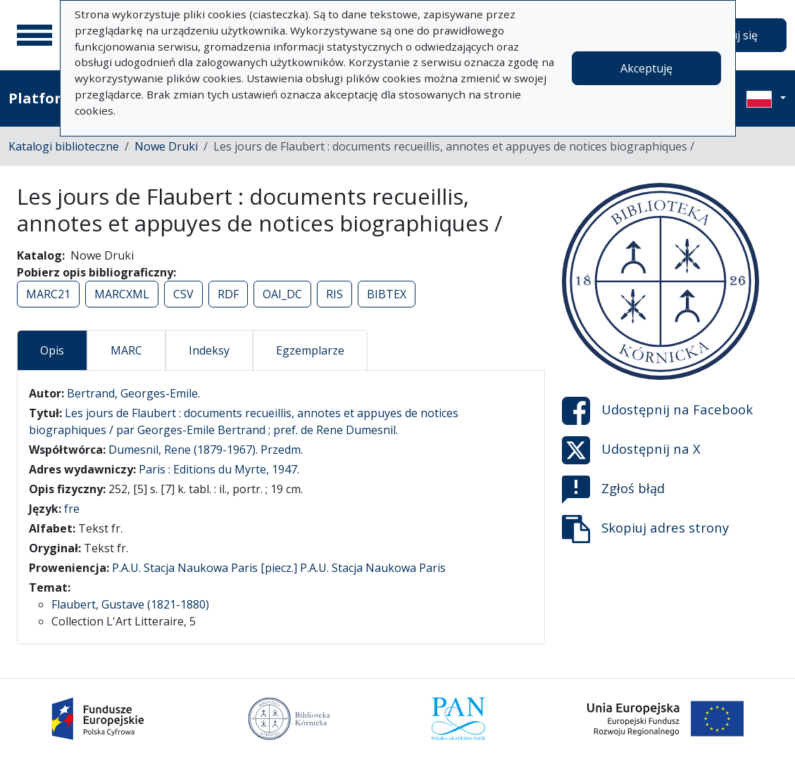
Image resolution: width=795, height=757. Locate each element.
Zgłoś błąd (613, 490)
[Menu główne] (34, 35)
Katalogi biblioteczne (63, 146)
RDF (228, 294)
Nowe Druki (166, 146)
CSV (183, 294)
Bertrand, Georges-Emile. (133, 393)
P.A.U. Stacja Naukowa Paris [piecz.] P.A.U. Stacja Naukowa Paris (279, 567)
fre (72, 508)
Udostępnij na (657, 411)
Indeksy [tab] (209, 350)
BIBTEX (386, 294)
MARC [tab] (126, 350)
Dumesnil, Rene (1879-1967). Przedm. (205, 449)
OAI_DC (282, 294)
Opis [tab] (52, 350)
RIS (334, 294)
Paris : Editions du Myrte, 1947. (219, 469)
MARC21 (48, 294)
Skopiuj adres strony (645, 529)
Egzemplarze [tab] (310, 350)
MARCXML (121, 294)
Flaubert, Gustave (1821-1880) (130, 604)
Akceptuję (646, 68)
